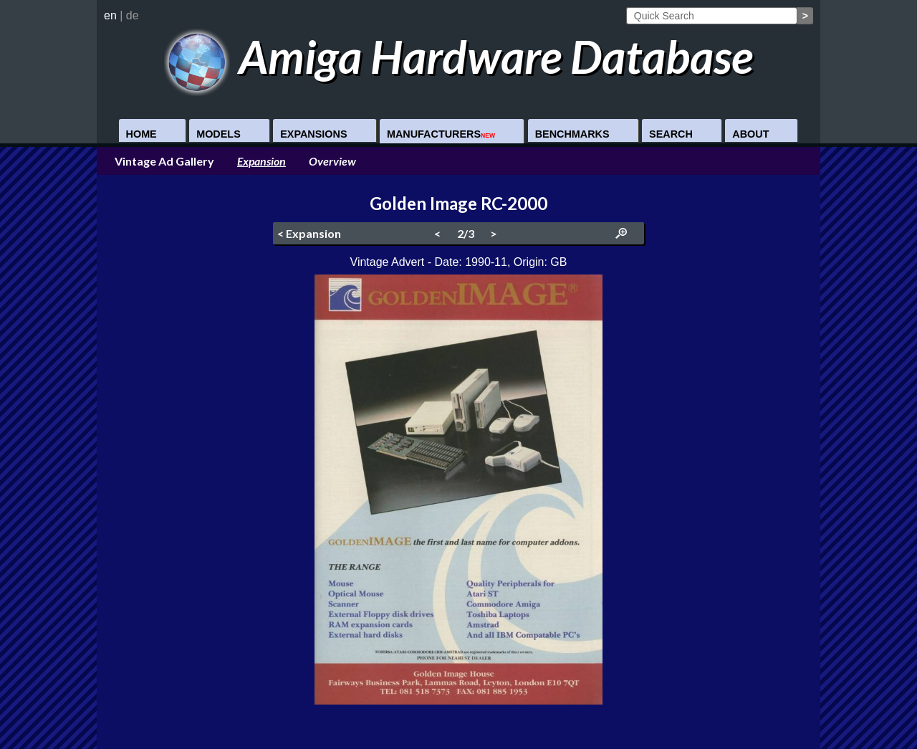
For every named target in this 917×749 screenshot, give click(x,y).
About (750, 134)
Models (218, 134)
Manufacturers (441, 134)
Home (141, 134)
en (110, 15)
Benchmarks (572, 134)
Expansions (313, 134)
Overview (332, 161)
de (132, 15)
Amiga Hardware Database (459, 56)
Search (671, 134)
